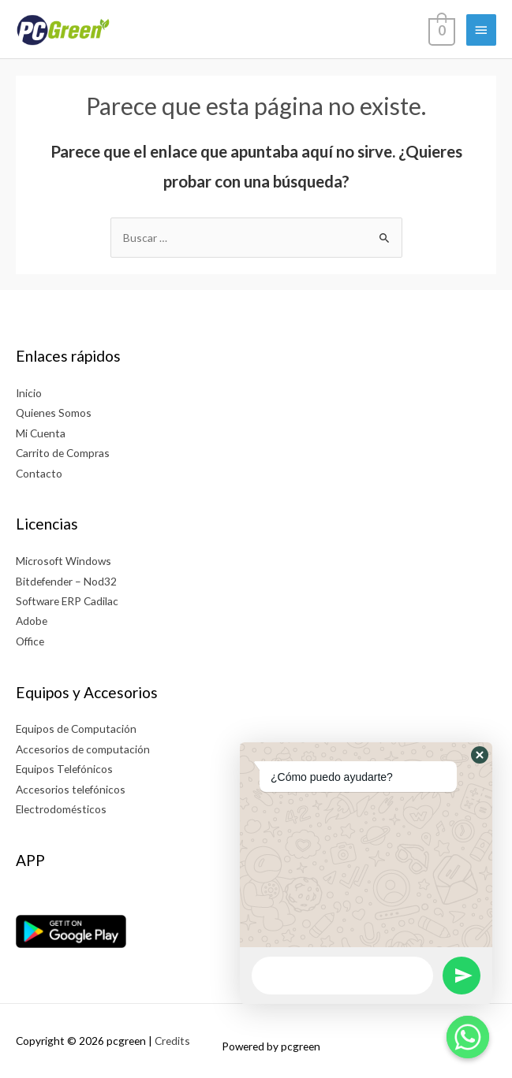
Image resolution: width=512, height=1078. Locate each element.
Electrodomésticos (61, 809)
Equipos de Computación (76, 728)
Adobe (31, 620)
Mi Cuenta (40, 433)
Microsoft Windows (63, 560)
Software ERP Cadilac (67, 601)
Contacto (39, 473)
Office (30, 641)
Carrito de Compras (63, 452)
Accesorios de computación (83, 749)
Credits (172, 1040)
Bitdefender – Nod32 (66, 581)
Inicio (29, 393)
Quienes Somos (54, 412)
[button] (479, 755)
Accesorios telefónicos (70, 789)
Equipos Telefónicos (64, 768)
